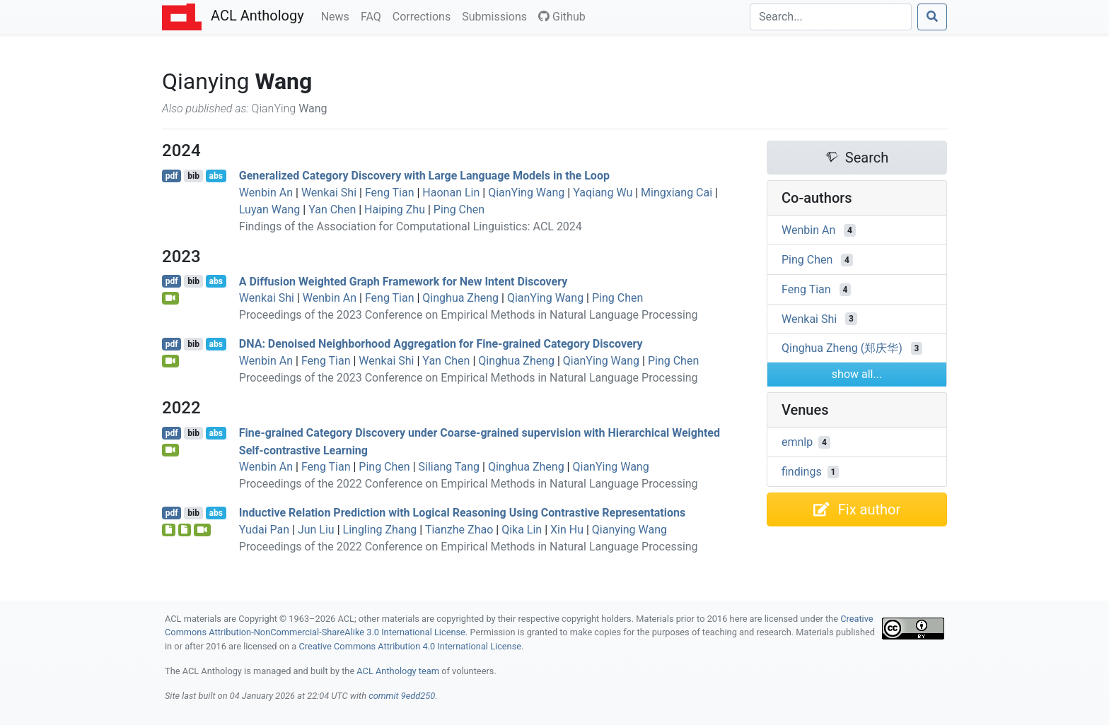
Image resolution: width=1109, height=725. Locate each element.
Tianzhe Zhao (459, 529)
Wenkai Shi (328, 192)
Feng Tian (389, 192)
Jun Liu (316, 529)
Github (562, 16)
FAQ (374, 15)
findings (802, 471)
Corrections (424, 15)
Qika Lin (521, 529)
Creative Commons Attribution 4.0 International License (409, 646)
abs (215, 176)
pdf (172, 176)
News (338, 15)
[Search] (831, 17)
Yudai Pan (264, 529)
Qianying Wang (629, 529)
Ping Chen (459, 209)
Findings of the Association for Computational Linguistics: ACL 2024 (410, 226)
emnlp (797, 442)
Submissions (497, 15)
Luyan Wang (270, 209)
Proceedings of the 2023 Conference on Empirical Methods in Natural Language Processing (468, 315)
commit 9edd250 (401, 695)
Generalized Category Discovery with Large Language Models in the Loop (424, 175)
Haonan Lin (451, 192)
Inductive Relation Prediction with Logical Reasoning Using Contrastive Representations (462, 512)
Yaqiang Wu (602, 192)
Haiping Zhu (394, 209)
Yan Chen (332, 209)
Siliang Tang (449, 466)
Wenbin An (266, 192)
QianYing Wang (526, 192)
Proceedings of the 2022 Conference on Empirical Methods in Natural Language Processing (468, 483)
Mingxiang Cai (676, 192)
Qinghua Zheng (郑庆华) (842, 348)
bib (193, 176)
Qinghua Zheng (460, 298)
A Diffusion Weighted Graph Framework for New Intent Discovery (403, 281)
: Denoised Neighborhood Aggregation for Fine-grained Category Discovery (441, 343)
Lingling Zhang (380, 529)
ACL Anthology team (397, 671)
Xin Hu (566, 529)
